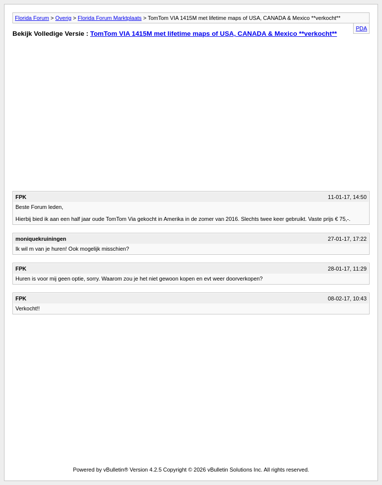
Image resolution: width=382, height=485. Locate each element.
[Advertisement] (96, 116)
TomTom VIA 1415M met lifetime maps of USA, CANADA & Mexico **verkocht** (213, 33)
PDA (361, 28)
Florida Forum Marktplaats (109, 18)
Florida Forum (32, 18)
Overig (63, 18)
